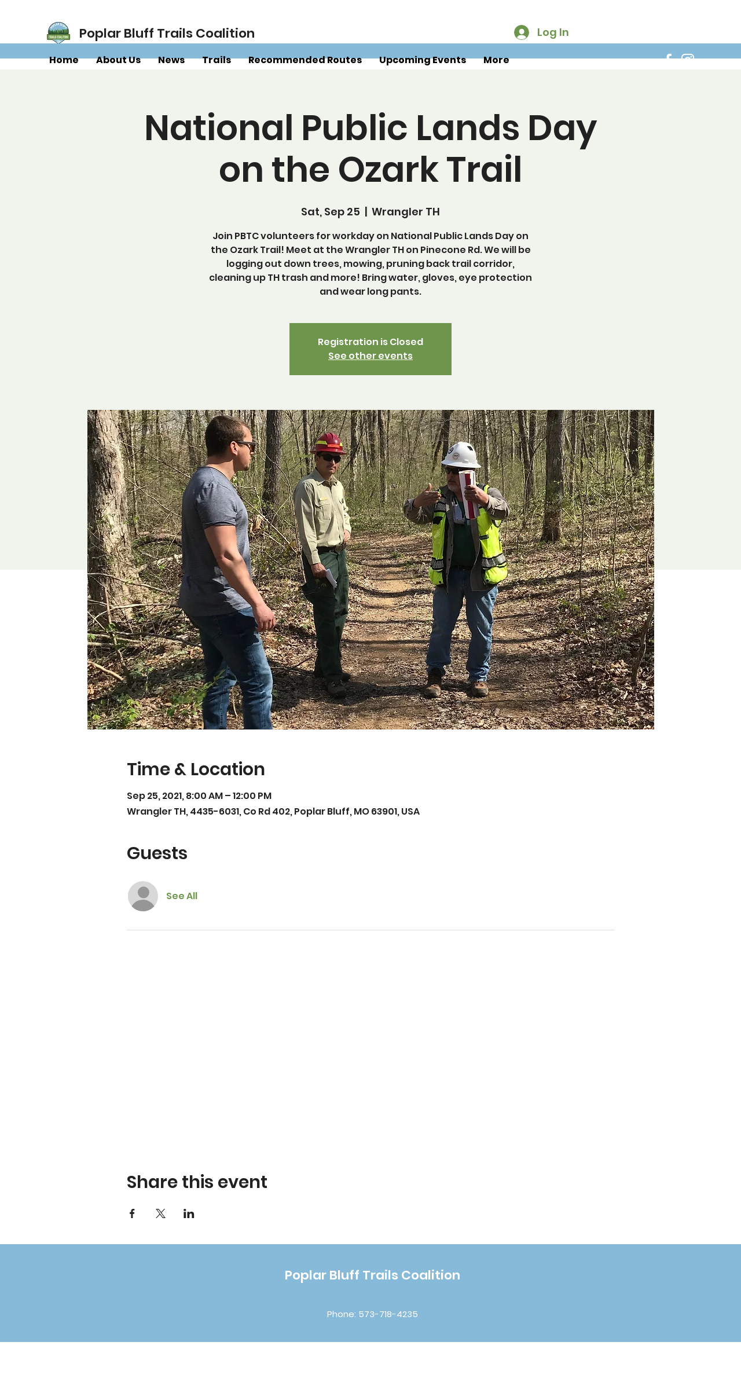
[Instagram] (687, 60)
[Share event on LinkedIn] (189, 1213)
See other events (370, 355)
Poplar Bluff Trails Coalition (372, 1275)
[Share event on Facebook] (132, 1213)
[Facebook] (668, 60)
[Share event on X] (160, 1213)
